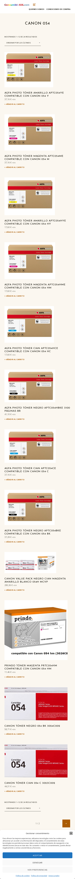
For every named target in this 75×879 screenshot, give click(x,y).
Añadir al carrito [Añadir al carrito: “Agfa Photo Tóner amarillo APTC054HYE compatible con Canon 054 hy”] (15, 232)
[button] (71, 833)
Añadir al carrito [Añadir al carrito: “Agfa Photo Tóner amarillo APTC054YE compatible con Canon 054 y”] (15, 104)
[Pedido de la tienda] (22, 43)
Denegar (37, 862)
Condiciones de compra (58, 9)
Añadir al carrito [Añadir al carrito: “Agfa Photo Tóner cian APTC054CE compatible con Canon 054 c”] (15, 479)
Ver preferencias (37, 869)
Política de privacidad (39, 876)
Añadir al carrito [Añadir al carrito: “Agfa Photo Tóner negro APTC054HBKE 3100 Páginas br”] (15, 419)
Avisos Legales (53, 876)
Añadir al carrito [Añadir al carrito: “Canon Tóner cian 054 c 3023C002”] (15, 791)
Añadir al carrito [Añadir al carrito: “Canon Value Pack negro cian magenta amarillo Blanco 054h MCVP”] (15, 590)
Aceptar (37, 855)
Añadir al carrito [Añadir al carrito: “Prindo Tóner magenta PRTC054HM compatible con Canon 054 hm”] (15, 677)
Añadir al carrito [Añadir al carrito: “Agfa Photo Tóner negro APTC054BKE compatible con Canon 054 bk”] (15, 542)
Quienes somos (36, 9)
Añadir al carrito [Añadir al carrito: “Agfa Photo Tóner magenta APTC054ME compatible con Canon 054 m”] (15, 167)
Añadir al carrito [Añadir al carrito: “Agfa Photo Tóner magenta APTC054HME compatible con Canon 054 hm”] (15, 296)
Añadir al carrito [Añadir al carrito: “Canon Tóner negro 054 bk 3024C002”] (15, 734)
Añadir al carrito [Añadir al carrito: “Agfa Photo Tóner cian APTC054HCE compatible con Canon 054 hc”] (15, 359)
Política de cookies (23, 876)
